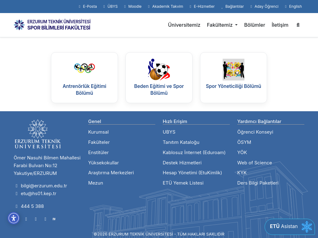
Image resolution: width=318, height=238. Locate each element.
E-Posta (87, 6)
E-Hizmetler (201, 6)
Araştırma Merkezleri (111, 173)
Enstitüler (98, 152)
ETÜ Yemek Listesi (183, 183)
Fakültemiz (220, 25)
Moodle (132, 6)
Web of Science (254, 163)
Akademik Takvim (165, 6)
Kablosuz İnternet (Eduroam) (194, 152)
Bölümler (254, 25)
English (293, 6)
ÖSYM (244, 142)
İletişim (280, 25)
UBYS (169, 132)
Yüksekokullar (103, 163)
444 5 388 (29, 206)
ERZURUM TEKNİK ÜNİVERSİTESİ (58, 21)
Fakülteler (99, 142)
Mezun (95, 183)
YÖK (242, 152)
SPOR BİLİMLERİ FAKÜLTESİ (58, 28)
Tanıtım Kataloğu (181, 142)
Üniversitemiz (184, 25)
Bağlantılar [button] (232, 6)
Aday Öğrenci (263, 6)
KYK (242, 173)
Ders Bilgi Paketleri (258, 183)
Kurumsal (98, 132)
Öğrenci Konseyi (255, 132)
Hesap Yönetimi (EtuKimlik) (192, 173)
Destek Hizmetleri (182, 163)
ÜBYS (110, 6)
